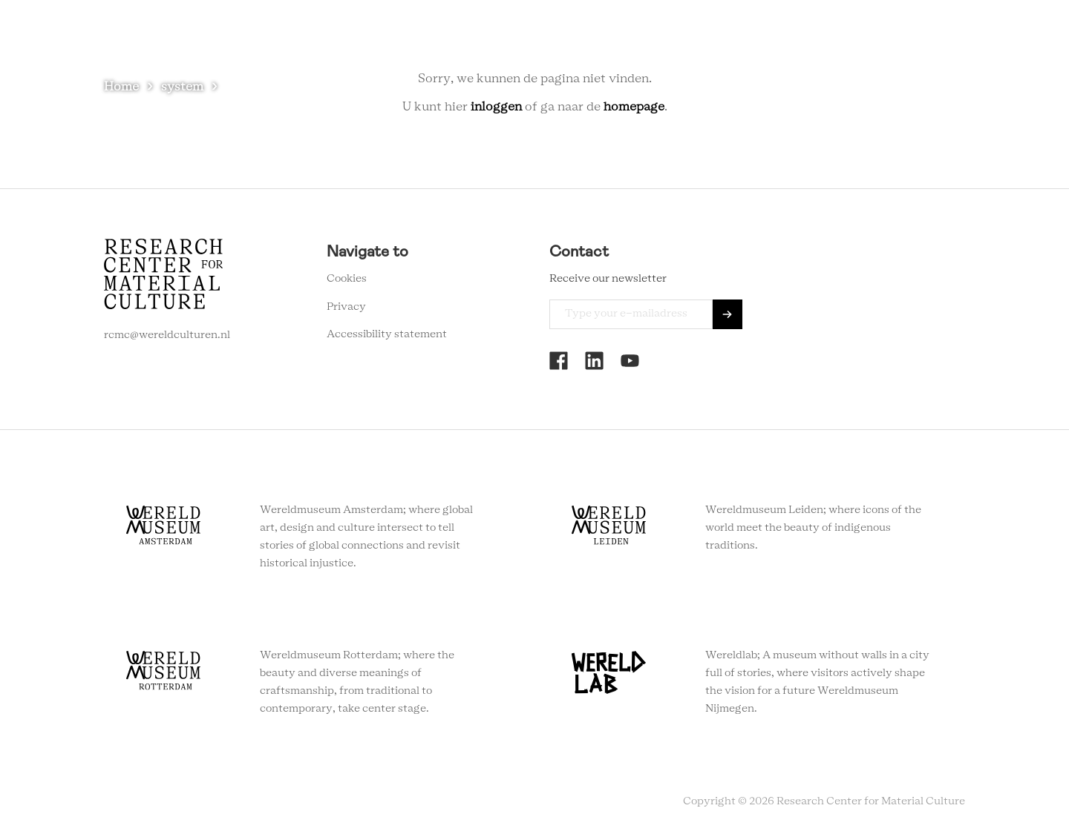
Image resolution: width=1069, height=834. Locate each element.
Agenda (659, 36)
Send (727, 314)
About (718, 36)
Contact (778, 36)
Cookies (347, 279)
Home (121, 87)
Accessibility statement (387, 334)
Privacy (346, 307)
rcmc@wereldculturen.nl (167, 335)
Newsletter (851, 36)
